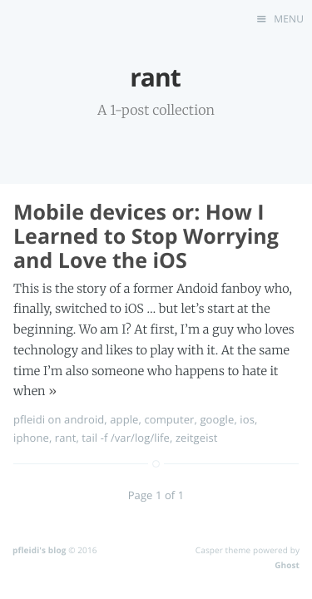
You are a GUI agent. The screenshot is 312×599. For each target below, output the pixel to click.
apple (124, 419)
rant (66, 437)
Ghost (287, 565)
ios (247, 419)
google (217, 419)
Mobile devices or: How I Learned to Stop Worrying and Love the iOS (146, 236)
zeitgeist (197, 437)
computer (169, 419)
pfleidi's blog (39, 550)
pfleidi (29, 419)
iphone (31, 437)
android (84, 419)
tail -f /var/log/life (126, 437)
